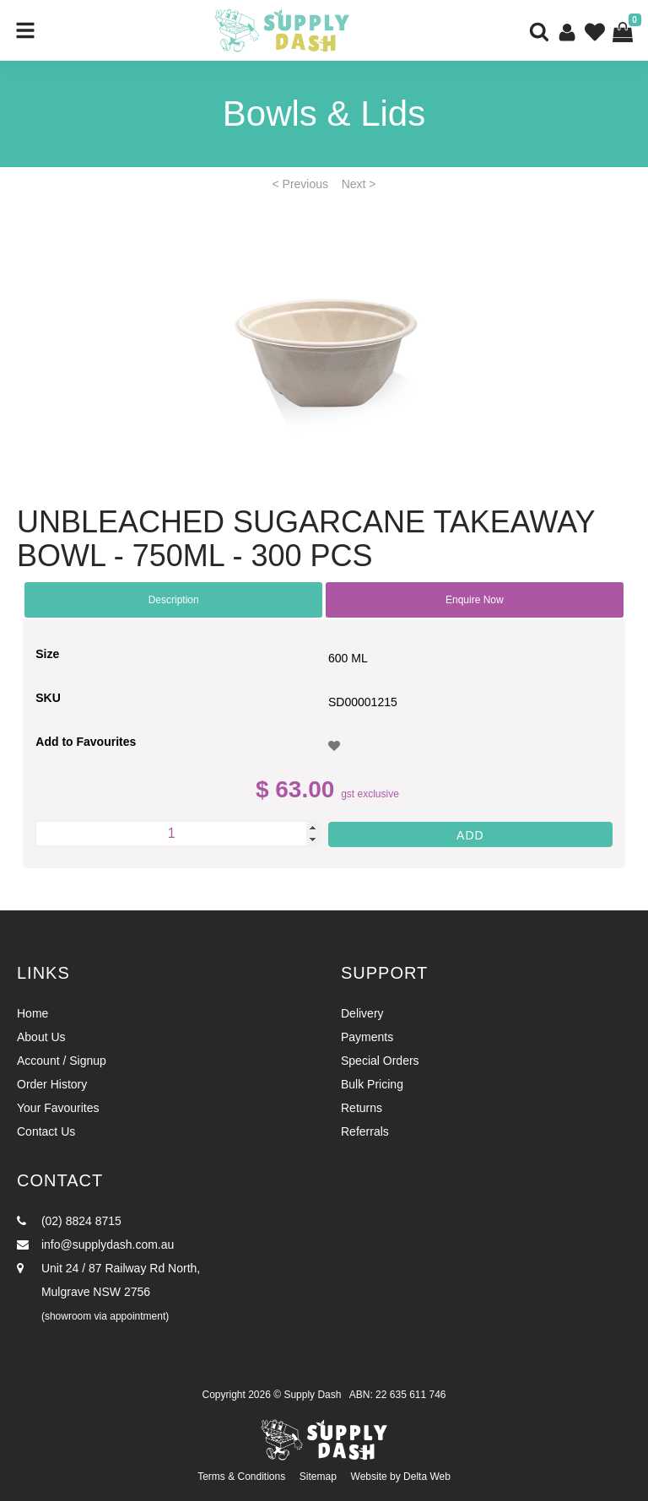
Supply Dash (312, 1395)
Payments (367, 1037)
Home (32, 1013)
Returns (361, 1108)
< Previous (301, 184)
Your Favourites (58, 1108)
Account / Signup (61, 1060)
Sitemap (318, 1476)
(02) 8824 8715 (69, 1221)
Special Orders (380, 1060)
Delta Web (427, 1476)
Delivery (362, 1013)
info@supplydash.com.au (95, 1244)
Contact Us (46, 1131)
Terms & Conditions (241, 1476)
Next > (359, 184)
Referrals (365, 1131)
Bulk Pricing (372, 1084)
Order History (52, 1084)
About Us (41, 1037)
